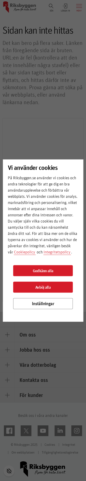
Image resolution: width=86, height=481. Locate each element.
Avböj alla (43, 287)
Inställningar (43, 304)
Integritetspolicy (57, 252)
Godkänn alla (43, 270)
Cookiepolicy (24, 252)
